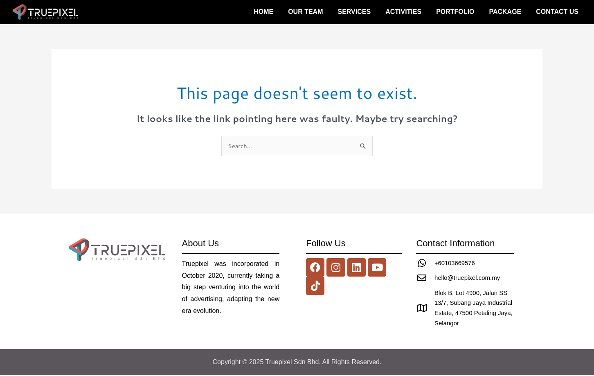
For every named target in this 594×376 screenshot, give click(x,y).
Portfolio (455, 11)
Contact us (557, 11)
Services (354, 11)
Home (263, 11)
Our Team (305, 11)
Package (505, 11)
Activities (403, 11)
